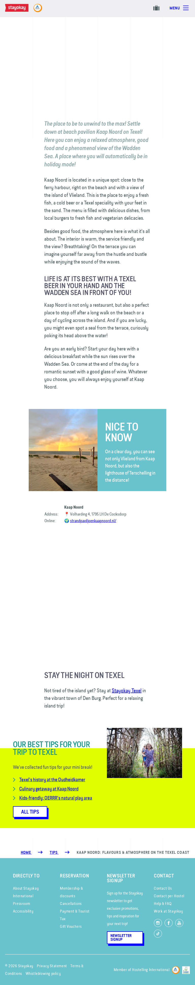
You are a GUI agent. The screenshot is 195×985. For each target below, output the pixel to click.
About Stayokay (26, 888)
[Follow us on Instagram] (158, 923)
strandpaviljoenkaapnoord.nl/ (93, 520)
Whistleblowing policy (43, 973)
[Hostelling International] (176, 969)
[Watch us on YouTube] (179, 923)
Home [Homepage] (26, 852)
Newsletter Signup (121, 937)
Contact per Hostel (169, 896)
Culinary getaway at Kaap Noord (48, 788)
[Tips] (54, 852)
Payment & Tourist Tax (74, 914)
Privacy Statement (52, 965)
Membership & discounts (71, 892)
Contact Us (163, 888)
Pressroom (21, 903)
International (23, 896)
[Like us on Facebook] (169, 923)
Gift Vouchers (71, 926)
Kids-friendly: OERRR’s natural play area (55, 798)
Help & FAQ (163, 903)
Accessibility (23, 911)
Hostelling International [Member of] (150, 969)
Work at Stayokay (168, 911)
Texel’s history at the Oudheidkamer (52, 779)
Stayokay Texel (126, 690)
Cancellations (71, 903)
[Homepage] (22, 10)
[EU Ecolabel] (186, 969)
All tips (30, 812)
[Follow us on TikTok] (158, 934)
